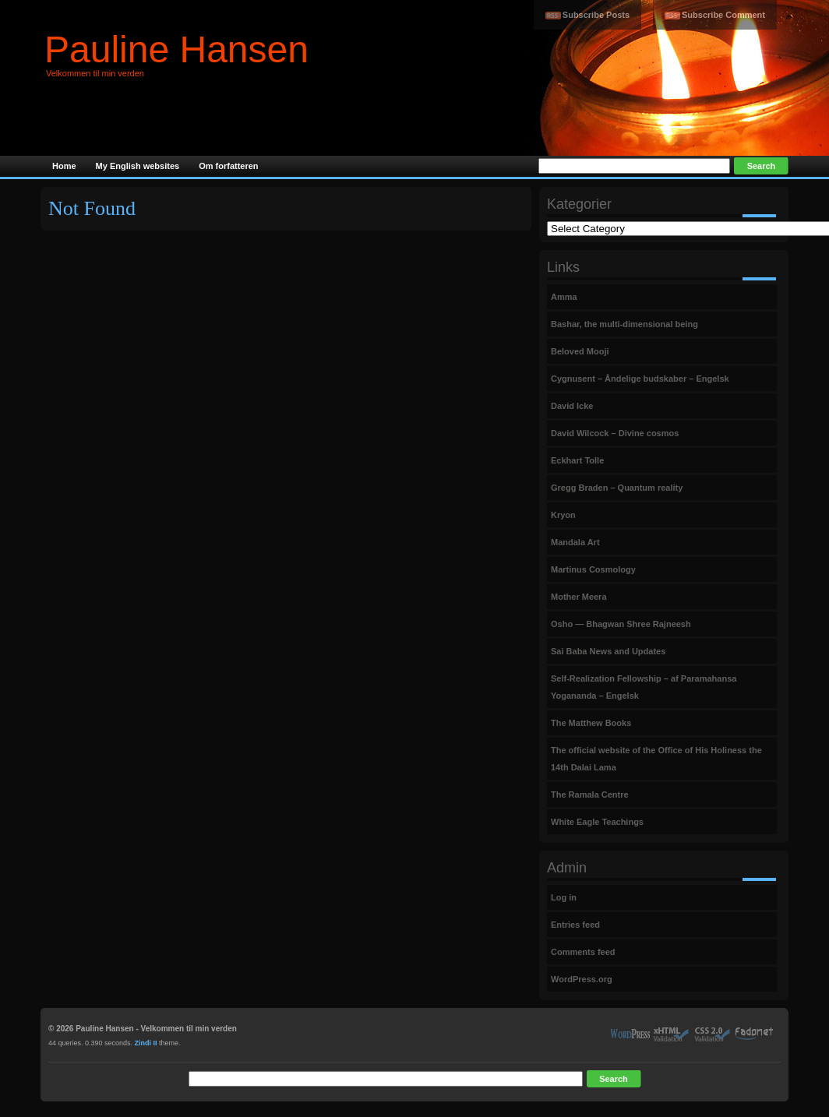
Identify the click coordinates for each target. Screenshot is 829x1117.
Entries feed (575, 924)
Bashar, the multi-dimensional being (624, 324)
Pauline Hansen (176, 49)
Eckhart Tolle (577, 460)
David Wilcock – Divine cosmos (615, 433)
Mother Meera (579, 596)
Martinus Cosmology (593, 569)
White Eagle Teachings (597, 821)
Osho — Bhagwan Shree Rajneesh (621, 624)
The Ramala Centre (590, 794)
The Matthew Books (591, 723)
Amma (564, 296)
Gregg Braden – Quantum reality (617, 487)
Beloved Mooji (580, 351)
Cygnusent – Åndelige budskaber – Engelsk (640, 378)
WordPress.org (581, 979)
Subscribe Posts (596, 14)
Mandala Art (575, 542)
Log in (564, 897)
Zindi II (146, 1043)
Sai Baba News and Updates (608, 651)
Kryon (563, 515)
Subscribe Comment (723, 14)
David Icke (572, 406)
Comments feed (583, 952)
